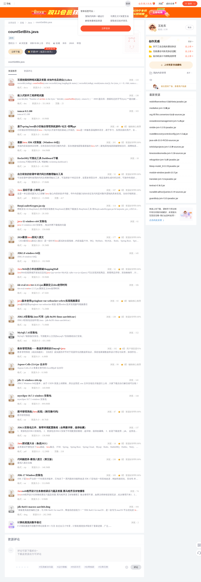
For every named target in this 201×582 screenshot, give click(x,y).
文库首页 (12, 23)
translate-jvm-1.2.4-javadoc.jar (162, 179)
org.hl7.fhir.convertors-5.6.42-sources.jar (167, 115)
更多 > (190, 42)
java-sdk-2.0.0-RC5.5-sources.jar (164, 141)
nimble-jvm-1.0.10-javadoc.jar (162, 128)
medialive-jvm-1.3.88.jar (159, 108)
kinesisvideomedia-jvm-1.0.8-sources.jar (167, 153)
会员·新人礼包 (146, 3)
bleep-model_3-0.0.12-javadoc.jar (164, 166)
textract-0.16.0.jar (157, 186)
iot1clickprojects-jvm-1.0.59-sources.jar (166, 147)
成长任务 (171, 3)
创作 (190, 3)
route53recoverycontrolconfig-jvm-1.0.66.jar (168, 134)
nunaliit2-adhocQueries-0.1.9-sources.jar (167, 192)
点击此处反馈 (156, 220)
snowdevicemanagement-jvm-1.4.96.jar (166, 121)
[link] (12, 23)
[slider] (22, 567)
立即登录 (106, 28)
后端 (22, 23)
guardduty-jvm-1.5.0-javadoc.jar (163, 199)
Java (30, 23)
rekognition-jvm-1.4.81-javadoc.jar (164, 160)
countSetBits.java (23, 32)
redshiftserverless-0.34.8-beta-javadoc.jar (168, 102)
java (11, 38)
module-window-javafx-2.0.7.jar (163, 173)
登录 (128, 3)
